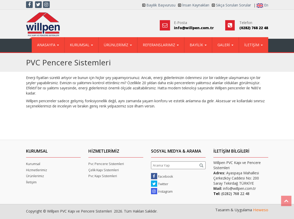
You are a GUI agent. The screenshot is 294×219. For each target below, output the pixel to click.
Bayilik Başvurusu (160, 5)
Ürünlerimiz (35, 176)
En (262, 5)
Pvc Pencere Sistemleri (106, 163)
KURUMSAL (81, 44)
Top (286, 201)
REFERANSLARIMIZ (161, 44)
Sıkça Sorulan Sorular (233, 5)
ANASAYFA (48, 44)
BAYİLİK (198, 44)
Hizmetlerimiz (36, 170)
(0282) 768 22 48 (253, 27)
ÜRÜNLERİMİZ (118, 44)
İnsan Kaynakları (195, 5)
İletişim (31, 182)
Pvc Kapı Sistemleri (102, 176)
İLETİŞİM (253, 44)
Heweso (260, 209)
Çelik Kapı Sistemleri (103, 170)
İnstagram (162, 191)
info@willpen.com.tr (194, 27)
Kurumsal (33, 163)
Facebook (162, 176)
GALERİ (225, 44)
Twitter (159, 184)
